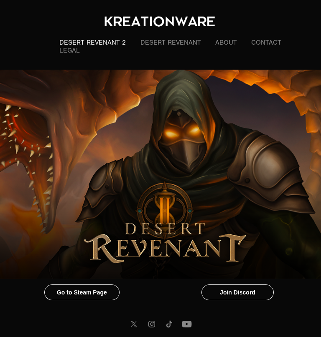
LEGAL (69, 50)
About (226, 42)
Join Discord (237, 292)
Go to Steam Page (82, 292)
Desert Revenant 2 (92, 42)
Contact (266, 42)
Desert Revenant (170, 42)
